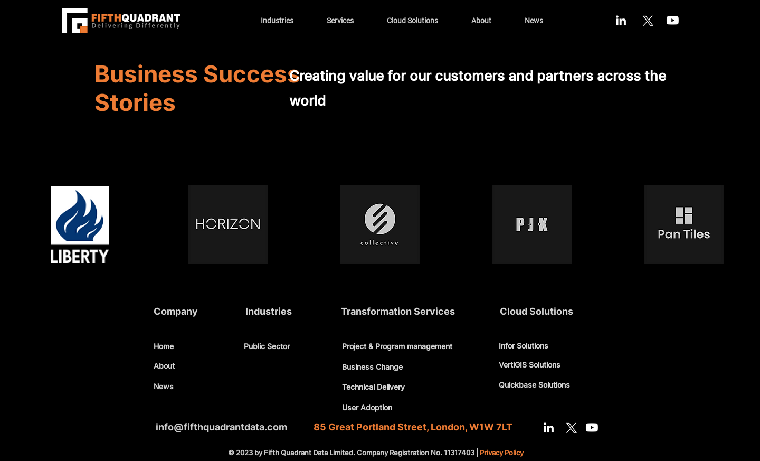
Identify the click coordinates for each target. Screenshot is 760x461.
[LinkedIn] (621, 20)
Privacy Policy (502, 452)
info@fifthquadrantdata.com (221, 426)
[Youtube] (673, 20)
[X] (647, 20)
